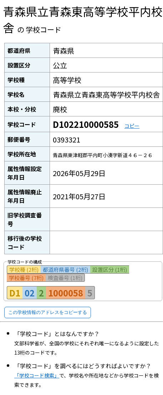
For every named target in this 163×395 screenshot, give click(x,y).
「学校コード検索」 (36, 375)
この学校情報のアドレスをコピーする (47, 312)
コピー (131, 125)
